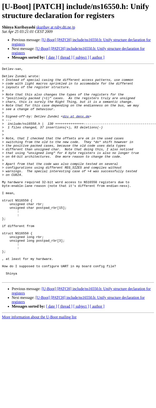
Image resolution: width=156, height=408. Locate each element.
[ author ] (97, 57)
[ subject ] (81, 57)
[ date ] (51, 57)
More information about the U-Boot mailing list (39, 359)
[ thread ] (65, 57)
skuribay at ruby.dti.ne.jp (55, 27)
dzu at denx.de (76, 126)
